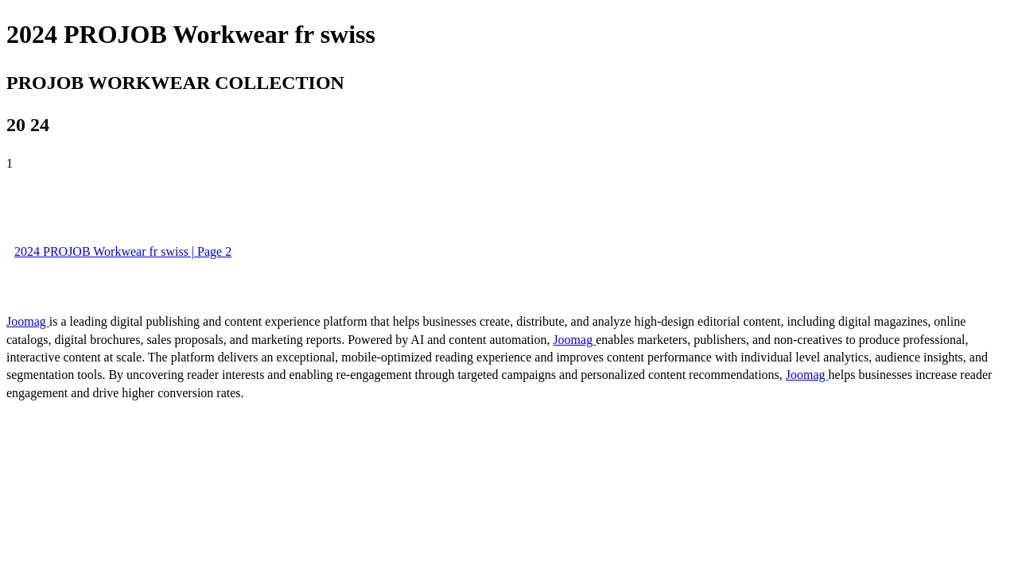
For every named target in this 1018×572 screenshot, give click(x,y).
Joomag (27, 321)
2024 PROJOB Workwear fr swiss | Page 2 (122, 251)
